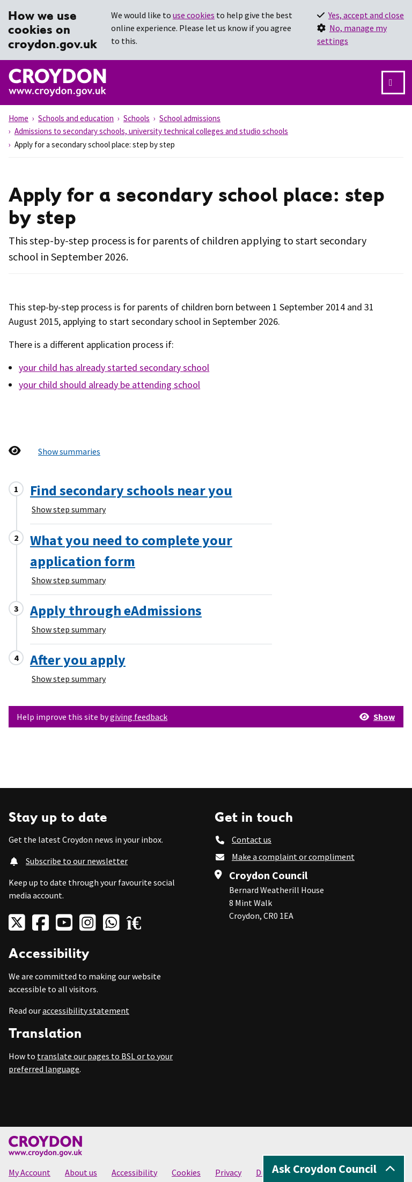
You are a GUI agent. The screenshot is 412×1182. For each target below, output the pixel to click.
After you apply (78, 659)
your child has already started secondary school (114, 367)
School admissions (189, 118)
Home (18, 118)
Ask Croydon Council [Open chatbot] (333, 1168)
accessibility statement (85, 1010)
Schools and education (76, 118)
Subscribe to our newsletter (77, 861)
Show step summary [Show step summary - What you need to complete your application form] (69, 580)
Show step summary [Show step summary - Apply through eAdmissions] (69, 629)
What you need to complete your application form (131, 550)
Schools (136, 118)
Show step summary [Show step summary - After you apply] (69, 678)
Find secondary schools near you (131, 490)
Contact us (251, 839)
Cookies (186, 1172)
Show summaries (69, 451)
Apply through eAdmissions (116, 610)
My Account (29, 1172)
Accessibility (134, 1172)
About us (81, 1172)
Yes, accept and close (366, 15)
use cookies (194, 15)
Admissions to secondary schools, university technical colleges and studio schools (151, 131)
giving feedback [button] (138, 716)
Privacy (228, 1172)
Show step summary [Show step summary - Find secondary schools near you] (69, 509)
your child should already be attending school (109, 384)
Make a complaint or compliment (293, 856)
